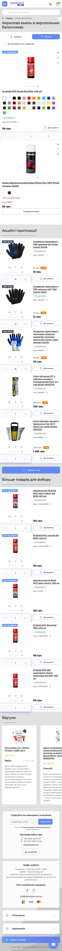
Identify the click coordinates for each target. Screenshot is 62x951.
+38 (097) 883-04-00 (32, 841)
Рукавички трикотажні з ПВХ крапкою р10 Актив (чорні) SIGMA (45, 244)
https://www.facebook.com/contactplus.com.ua (27, 890)
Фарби (9, 18)
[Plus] (48, 136)
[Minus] (13, 136)
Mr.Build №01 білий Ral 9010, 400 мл (22, 91)
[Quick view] (58, 53)
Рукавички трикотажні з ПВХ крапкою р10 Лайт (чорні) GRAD (45, 289)
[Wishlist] (58, 58)
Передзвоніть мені (31, 845)
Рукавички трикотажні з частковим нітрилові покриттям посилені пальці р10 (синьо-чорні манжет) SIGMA (45, 337)
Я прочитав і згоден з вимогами (32, 828)
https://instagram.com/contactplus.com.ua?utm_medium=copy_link (34, 890)
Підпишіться (45, 822)
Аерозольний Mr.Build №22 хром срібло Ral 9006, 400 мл (44, 493)
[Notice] (31, 211)
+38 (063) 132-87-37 (32, 838)
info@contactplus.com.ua (31, 896)
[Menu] (4, 3)
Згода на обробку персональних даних (36, 827)
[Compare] (58, 63)
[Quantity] (15, 279)
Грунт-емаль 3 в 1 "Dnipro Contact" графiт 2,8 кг (17, 749)
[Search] (5, 12)
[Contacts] (50, 4)
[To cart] (51, 127)
